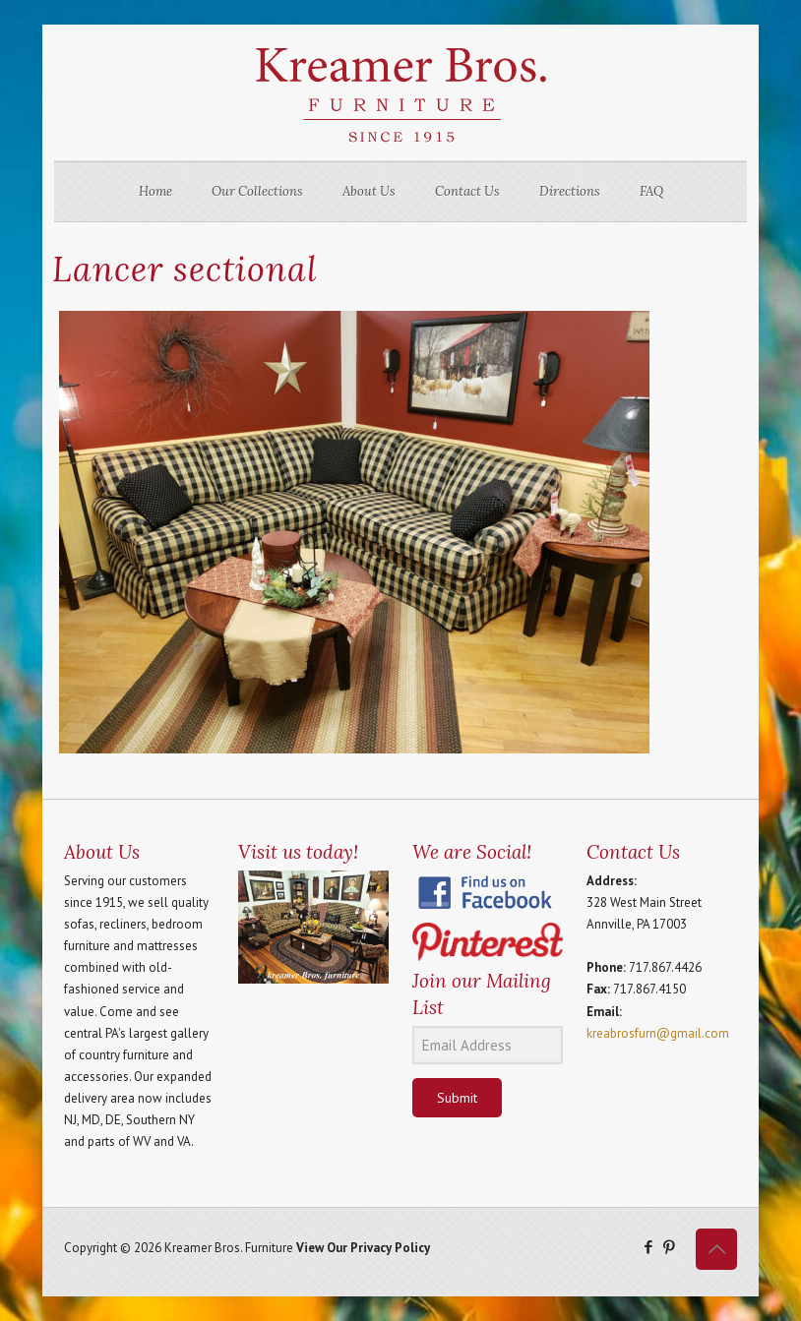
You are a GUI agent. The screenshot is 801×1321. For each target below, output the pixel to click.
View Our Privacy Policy (363, 1247)
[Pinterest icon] (668, 1246)
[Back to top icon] (716, 1249)
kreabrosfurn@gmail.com (657, 1033)
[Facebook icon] (648, 1246)
